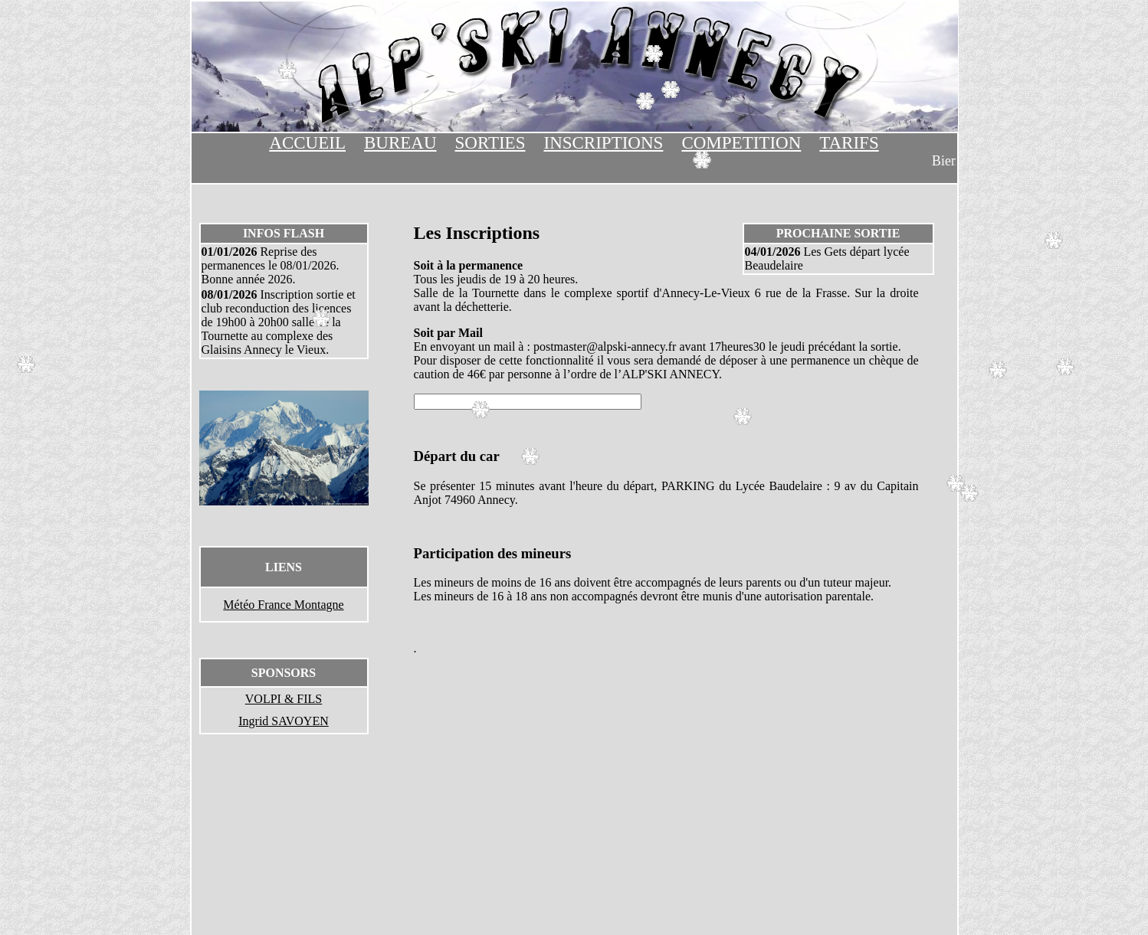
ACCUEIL (307, 142)
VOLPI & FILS (283, 698)
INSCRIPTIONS (603, 142)
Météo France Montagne (283, 604)
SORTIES (490, 142)
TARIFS (848, 142)
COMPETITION (741, 142)
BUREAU (400, 142)
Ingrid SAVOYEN (283, 720)
